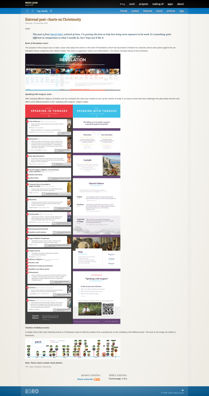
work (132, 3)
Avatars (135, 10)
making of (157, 3)
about (180, 3)
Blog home (51, 11)
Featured (147, 10)
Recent (159, 10)
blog (122, 3)
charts (31, 366)
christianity (38, 366)
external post (46, 366)
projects (143, 3)
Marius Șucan (31, 3)
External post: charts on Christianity (53, 19)
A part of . (32, 391)
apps (170, 3)
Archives (171, 10)
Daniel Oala (56, 34)
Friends (123, 10)
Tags (182, 10)
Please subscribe (88, 379)
